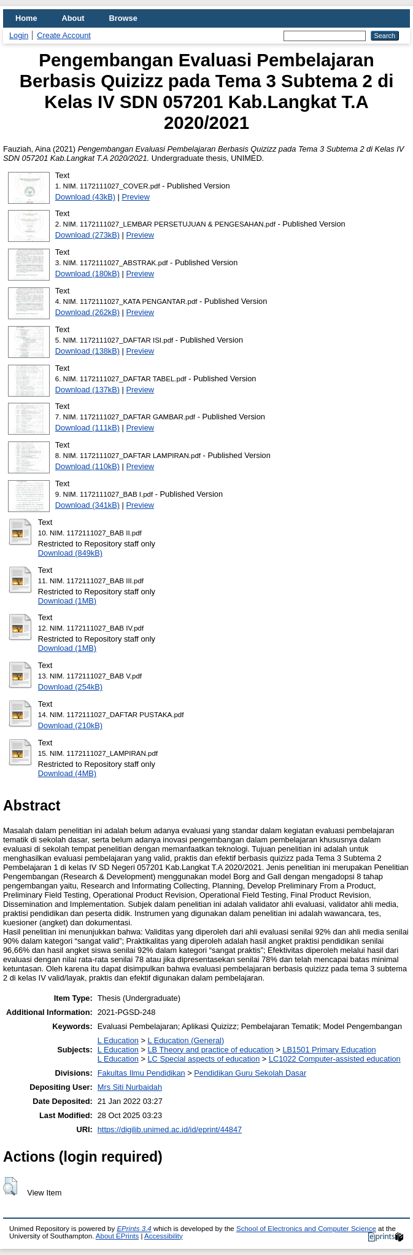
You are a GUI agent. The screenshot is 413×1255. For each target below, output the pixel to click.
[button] (10, 1186)
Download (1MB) (67, 600)
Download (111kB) (87, 427)
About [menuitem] (73, 18)
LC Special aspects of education (203, 1058)
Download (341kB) (87, 505)
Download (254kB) (70, 686)
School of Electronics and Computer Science (306, 1228)
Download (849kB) (70, 553)
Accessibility (163, 1236)
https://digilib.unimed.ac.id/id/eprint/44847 (170, 1129)
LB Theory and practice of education (210, 1049)
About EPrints (117, 1236)
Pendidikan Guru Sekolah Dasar (250, 1073)
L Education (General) (185, 1040)
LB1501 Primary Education (329, 1049)
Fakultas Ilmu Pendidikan (141, 1073)
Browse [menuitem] (123, 18)
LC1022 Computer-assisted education (335, 1058)
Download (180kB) (87, 273)
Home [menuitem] (26, 18)
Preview (136, 196)
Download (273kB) (87, 234)
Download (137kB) (87, 389)
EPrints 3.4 (134, 1228)
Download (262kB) (87, 312)
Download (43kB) (85, 196)
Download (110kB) (87, 466)
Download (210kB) (70, 725)
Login (18, 35)
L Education (118, 1040)
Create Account (64, 35)
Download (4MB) (67, 773)
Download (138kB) (87, 351)
